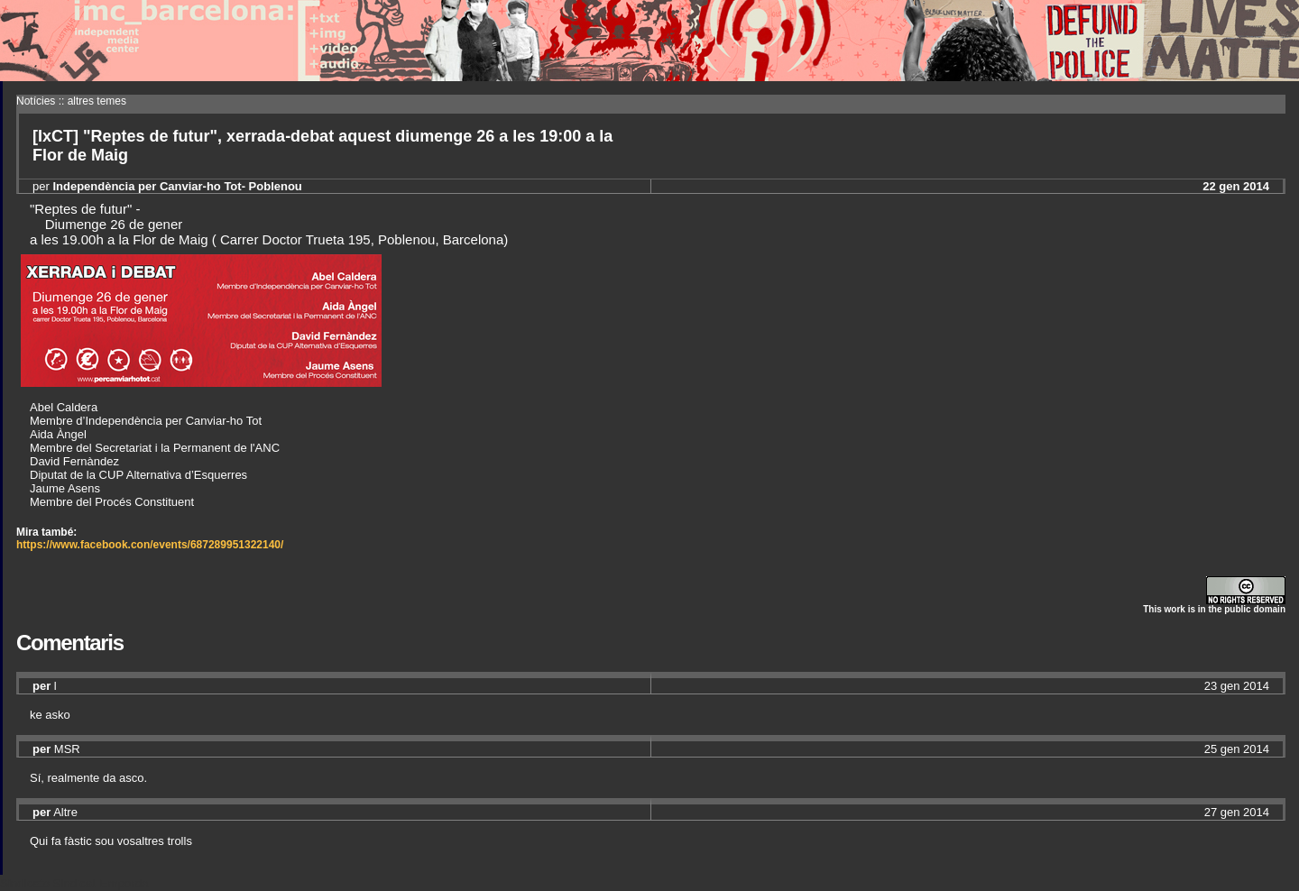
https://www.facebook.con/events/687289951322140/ (149, 544)
